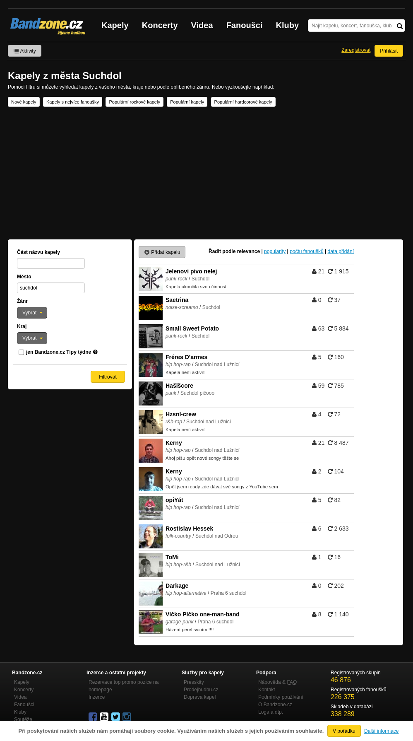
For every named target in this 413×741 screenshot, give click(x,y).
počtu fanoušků (306, 251)
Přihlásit (389, 51)
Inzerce (97, 697)
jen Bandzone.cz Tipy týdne (58, 352)
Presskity (194, 682)
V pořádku (344, 731)
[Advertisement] (206, 173)
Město (24, 277)
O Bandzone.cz (275, 704)
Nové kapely (23, 101)
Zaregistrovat (355, 50)
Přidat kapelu (162, 252)
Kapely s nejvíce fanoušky (72, 101)
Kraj (21, 326)
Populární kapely (187, 101)
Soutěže (23, 719)
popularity (275, 251)
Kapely (115, 25)
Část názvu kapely (38, 252)
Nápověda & (277, 682)
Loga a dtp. (270, 712)
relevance (248, 251)
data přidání (341, 251)
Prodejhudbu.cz (201, 690)
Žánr (22, 301)
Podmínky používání (280, 697)
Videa (202, 25)
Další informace (381, 731)
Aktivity (24, 51)
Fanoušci (244, 25)
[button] (32, 313)
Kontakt (266, 690)
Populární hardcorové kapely (243, 101)
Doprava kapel (200, 697)
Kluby (287, 25)
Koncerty (160, 25)
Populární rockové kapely (134, 101)
